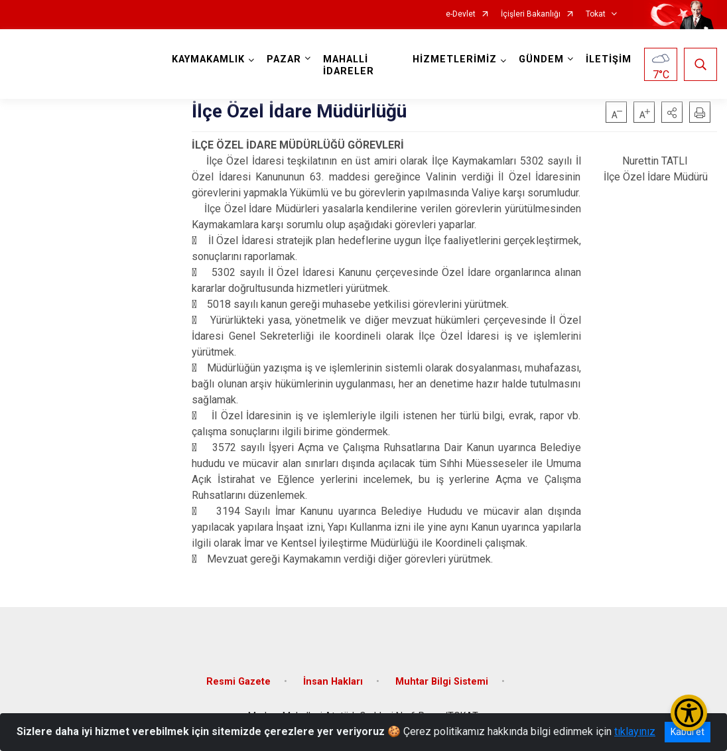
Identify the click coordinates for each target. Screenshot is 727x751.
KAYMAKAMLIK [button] (208, 59)
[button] (672, 112)
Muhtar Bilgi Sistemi (441, 681)
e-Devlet (461, 14)
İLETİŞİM (608, 59)
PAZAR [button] (284, 59)
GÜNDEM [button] (541, 59)
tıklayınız (634, 731)
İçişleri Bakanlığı (531, 14)
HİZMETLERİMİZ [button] (455, 59)
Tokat (596, 14)
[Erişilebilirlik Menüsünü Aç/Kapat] (689, 713)
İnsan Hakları (333, 681)
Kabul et (687, 731)
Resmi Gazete (238, 681)
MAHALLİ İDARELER (348, 65)
